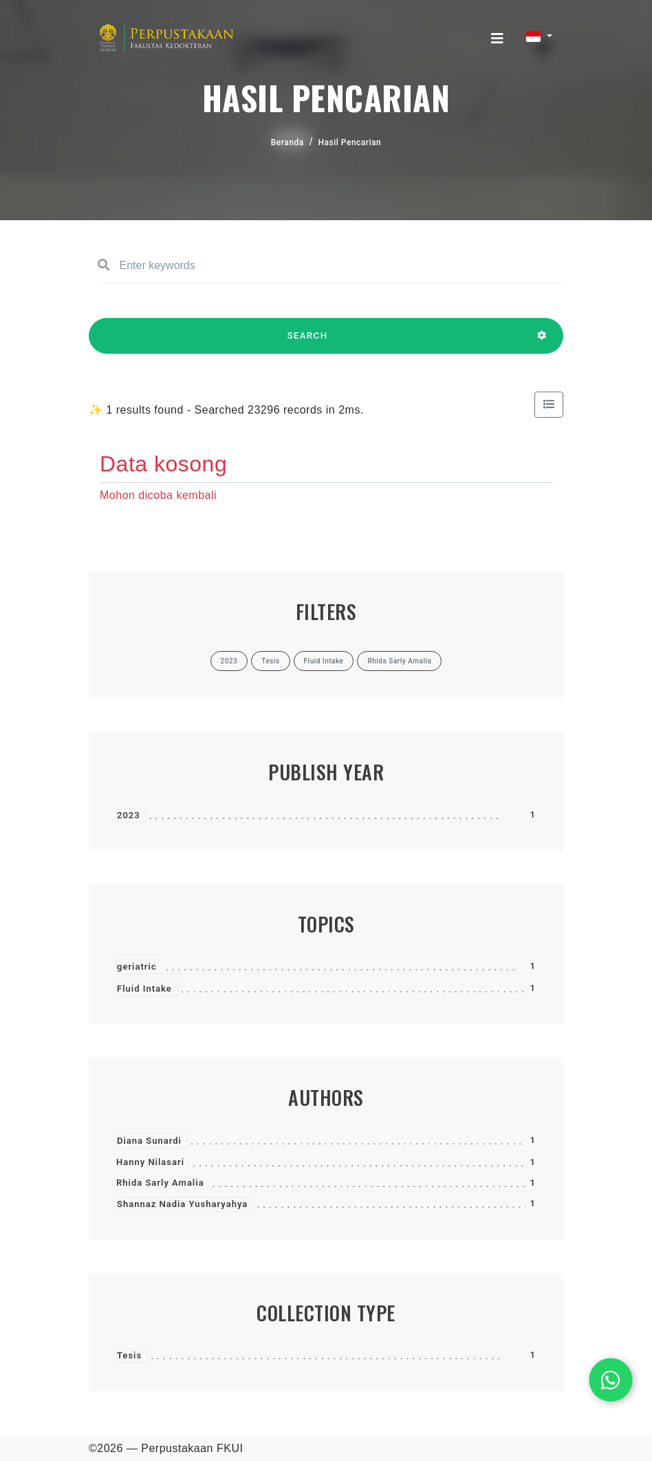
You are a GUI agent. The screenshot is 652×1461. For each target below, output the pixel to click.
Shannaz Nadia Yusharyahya (182, 1204)
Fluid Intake (144, 988)
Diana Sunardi (149, 1140)
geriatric (137, 966)
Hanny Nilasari (150, 1162)
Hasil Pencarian (350, 142)
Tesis (129, 1355)
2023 (128, 815)
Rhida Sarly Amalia (160, 1182)
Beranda (287, 142)
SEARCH (307, 342)
